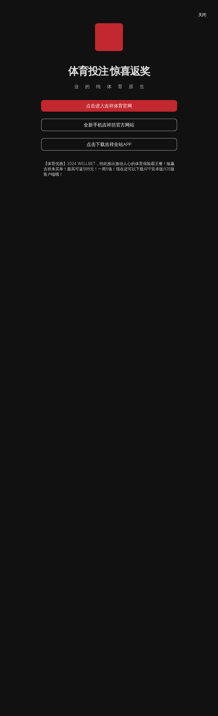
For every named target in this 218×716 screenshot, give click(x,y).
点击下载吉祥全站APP (109, 144)
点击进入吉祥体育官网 (109, 106)
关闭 (202, 14)
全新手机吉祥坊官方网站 (109, 125)
